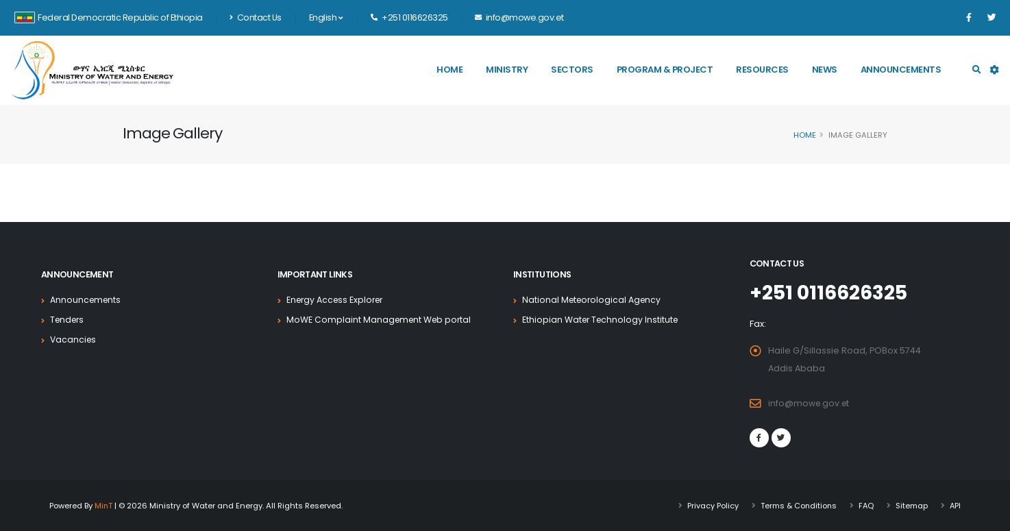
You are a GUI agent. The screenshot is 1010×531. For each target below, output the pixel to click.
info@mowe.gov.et (810, 403)
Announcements (901, 69)
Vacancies (74, 339)
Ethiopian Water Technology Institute (602, 319)
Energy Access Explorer (337, 300)
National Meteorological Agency (593, 300)
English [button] (326, 17)
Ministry (507, 69)
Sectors (572, 69)
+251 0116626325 (831, 292)
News (824, 69)
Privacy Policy (709, 505)
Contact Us (256, 17)
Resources (762, 69)
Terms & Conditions (796, 505)
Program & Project (665, 69)
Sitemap (911, 505)
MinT (104, 505)
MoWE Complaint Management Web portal (381, 319)
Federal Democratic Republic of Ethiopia (108, 17)
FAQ (865, 505)
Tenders (68, 319)
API (955, 505)
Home (449, 69)
